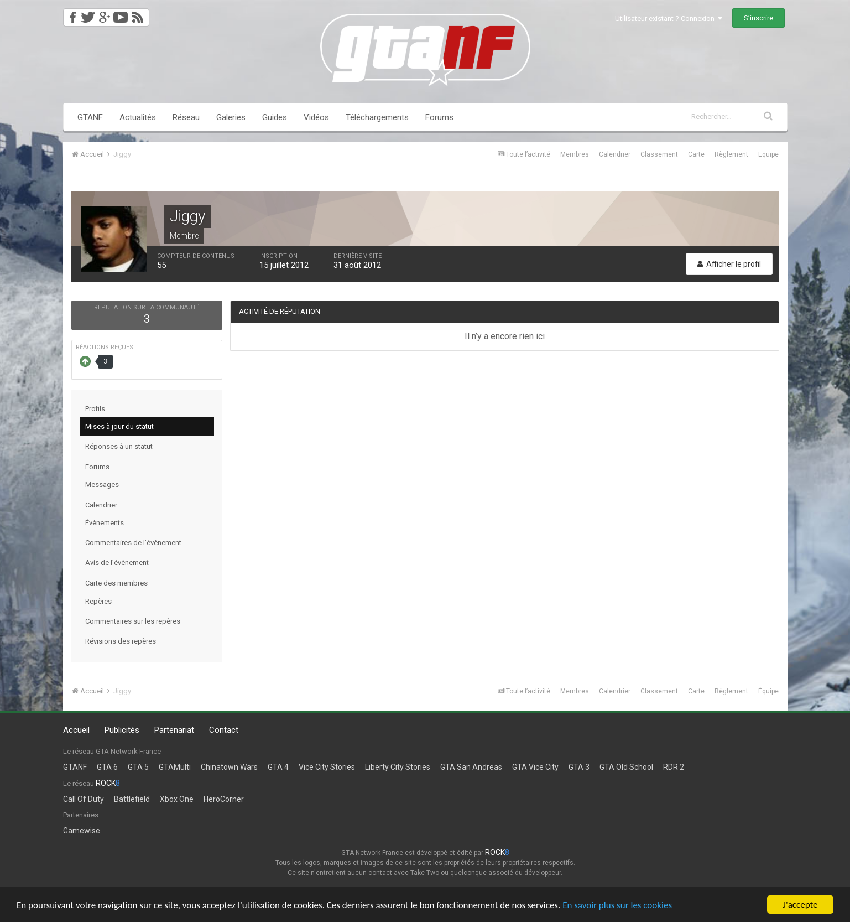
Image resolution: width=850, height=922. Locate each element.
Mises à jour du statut (119, 426)
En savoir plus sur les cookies (617, 906)
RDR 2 (673, 767)
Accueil (76, 730)
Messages (102, 484)
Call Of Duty (83, 799)
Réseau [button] (186, 117)
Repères (98, 601)
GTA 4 (278, 767)
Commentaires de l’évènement (133, 542)
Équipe (768, 154)
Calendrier (614, 154)
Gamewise (81, 830)
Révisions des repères (120, 641)
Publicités (122, 730)
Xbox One (177, 799)
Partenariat (174, 730)
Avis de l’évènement (117, 562)
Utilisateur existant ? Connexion (668, 18)
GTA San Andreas (471, 767)
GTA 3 (579, 767)
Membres (574, 154)
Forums (439, 117)
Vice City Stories (327, 767)
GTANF (90, 117)
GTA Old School (626, 767)
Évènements (104, 523)
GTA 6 (107, 767)
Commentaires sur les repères (132, 621)
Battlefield (132, 799)
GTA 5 (138, 767)
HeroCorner (224, 799)
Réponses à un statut (119, 446)
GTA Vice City (535, 767)
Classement (659, 154)
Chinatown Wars (229, 767)
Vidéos (316, 117)
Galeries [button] (231, 117)
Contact (223, 730)
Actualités (137, 117)
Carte (696, 154)
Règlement (731, 154)
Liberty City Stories (397, 767)
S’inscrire (758, 18)
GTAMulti (175, 767)
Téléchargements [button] (377, 117)
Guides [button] (274, 117)
